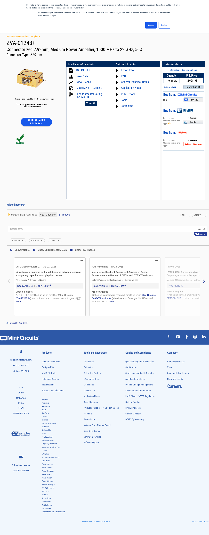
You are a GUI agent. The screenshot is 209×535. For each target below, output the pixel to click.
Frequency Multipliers (49, 444)
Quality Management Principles (139, 361)
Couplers (45, 420)
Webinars (88, 413)
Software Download (92, 436)
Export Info (127, 70)
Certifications (131, 367)
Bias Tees (45, 413)
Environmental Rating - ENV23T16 (90, 95)
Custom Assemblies (51, 361)
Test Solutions (48, 384)
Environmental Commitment (138, 390)
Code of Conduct (132, 402)
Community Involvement (178, 373)
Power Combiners (48, 471)
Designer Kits (48, 367)
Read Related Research (36, 122)
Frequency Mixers (48, 440)
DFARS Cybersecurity (134, 419)
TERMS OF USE (88, 521)
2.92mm (36, 55)
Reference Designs (50, 379)
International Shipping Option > (183, 70)
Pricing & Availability (173, 64)
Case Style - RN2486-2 (89, 87)
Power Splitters (47, 481)
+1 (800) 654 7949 (21, 371)
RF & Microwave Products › (19, 36)
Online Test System (92, 373)
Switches (45, 495)
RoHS (124, 76)
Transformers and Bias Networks (53, 512)
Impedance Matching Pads (51, 447)
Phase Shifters (47, 468)
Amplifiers (35, 36)
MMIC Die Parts (49, 373)
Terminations (46, 502)
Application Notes (131, 87)
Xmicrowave (89, 390)
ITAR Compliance (133, 407)
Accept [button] (151, 25)
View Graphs (83, 82)
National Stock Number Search (97, 425)
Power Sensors (47, 478)
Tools (124, 100)
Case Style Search (92, 431)
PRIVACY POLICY (103, 521)
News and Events (175, 379)
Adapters (45, 399)
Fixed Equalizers (47, 437)
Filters (44, 434)
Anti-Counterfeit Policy (135, 379)
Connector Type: (18, 55)
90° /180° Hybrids (48, 488)
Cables (44, 417)
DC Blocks (45, 427)
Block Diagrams (91, 402)
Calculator (88, 367)
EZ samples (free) (91, 379)
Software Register (91, 442)
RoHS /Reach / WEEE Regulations (140, 396)
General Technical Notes (135, 82)
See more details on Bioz (199, 323)
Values (170, 367)
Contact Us (127, 106)
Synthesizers (46, 498)
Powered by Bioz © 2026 (17, 323)
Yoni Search (89, 361)
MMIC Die (45, 454)
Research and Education (53, 390)
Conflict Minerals (133, 413)
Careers (174, 386)
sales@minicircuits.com (21, 359)
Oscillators (46, 461)
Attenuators (46, 406)
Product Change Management (139, 384)
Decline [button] (164, 25)
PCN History (128, 94)
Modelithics (89, 384)
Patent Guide (89, 419)
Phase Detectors (47, 464)
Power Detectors (47, 474)
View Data (82, 76)
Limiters (45, 450)
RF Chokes (45, 491)
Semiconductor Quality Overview (139, 373)
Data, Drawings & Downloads (81, 64)
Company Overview (176, 361)
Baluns (44, 410)
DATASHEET (83, 70)
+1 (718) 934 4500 (21, 365)
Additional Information (126, 64)
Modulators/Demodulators (51, 457)
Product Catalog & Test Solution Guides (101, 407)
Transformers (46, 508)
